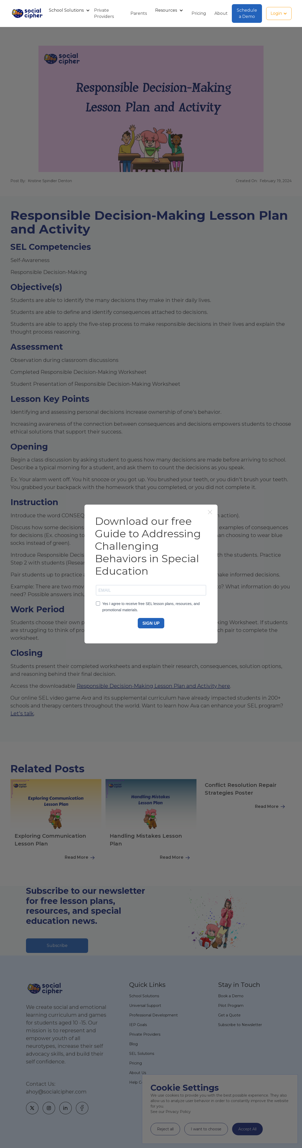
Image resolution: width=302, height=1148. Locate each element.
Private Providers (104, 13)
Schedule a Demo (247, 13)
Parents (138, 13)
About (221, 13)
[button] (67, 10)
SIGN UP (151, 623)
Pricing (199, 13)
